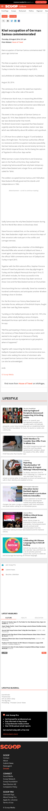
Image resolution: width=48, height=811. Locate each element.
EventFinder (6, 695)
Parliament (22, 11)
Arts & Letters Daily (8, 699)
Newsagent (7, 766)
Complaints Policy (10, 787)
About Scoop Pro (9, 797)
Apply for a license (10, 800)
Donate (6, 768)
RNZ (9, 627)
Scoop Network (9, 779)
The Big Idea (6, 701)
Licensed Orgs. (9, 794)
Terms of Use (8, 802)
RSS (4, 653)
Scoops (13, 11)
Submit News (8, 763)
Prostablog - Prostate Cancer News (14, 703)
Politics (31, 11)
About (5, 760)
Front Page (4, 11)
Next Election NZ (9, 784)
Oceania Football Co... (14, 644)
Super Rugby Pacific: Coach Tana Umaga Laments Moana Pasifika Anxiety (24, 626)
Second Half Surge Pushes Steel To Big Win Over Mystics (19, 630)
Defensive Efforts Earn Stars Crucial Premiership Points (18, 638)
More (43, 653)
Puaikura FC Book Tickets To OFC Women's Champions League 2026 (22, 643)
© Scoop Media (9, 807)
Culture (13, 16)
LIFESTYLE (10, 398)
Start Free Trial (41, 2)
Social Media (8, 776)
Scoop (5, 16)
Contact (6, 758)
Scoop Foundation (10, 781)
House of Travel (17, 42)
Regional (39, 11)
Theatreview (6, 697)
